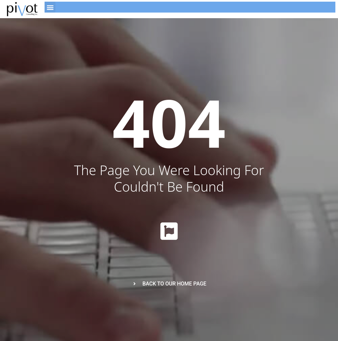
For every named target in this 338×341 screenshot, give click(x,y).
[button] (50, 7)
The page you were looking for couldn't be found (169, 178)
